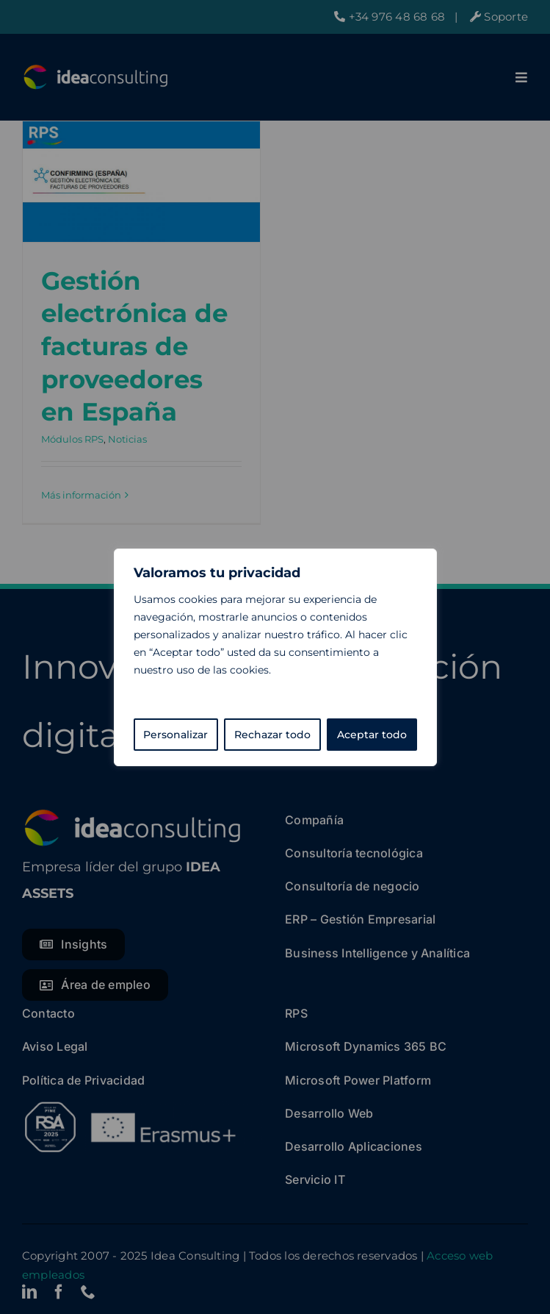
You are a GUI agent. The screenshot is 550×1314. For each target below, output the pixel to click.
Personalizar (175, 734)
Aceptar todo (372, 734)
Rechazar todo (272, 734)
